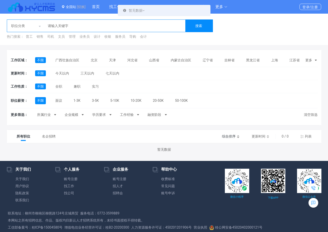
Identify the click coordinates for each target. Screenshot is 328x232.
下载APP (273, 197)
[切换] (81, 7)
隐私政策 (22, 193)
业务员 (85, 36)
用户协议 (22, 186)
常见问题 (168, 186)
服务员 (120, 36)
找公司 (69, 193)
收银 (107, 36)
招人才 (118, 186)
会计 (143, 36)
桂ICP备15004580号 (47, 227)
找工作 (115, 6)
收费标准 (168, 179)
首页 (96, 6)
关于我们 (22, 179)
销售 (40, 36)
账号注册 (71, 179)
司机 (50, 36)
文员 (61, 36)
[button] (221, 7)
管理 (72, 36)
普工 (29, 36)
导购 (132, 36)
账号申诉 (168, 193)
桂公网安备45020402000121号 (235, 227)
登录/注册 (310, 7)
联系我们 (22, 200)
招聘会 (118, 193)
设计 (97, 36)
